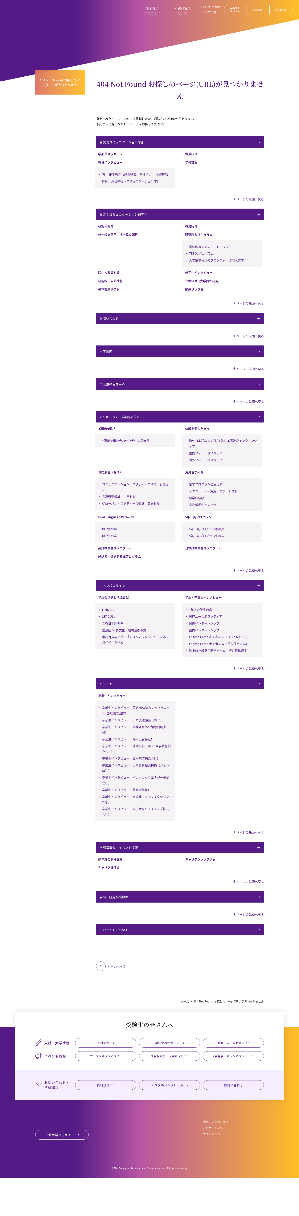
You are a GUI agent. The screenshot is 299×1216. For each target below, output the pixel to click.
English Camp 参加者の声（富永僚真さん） (219, 659)
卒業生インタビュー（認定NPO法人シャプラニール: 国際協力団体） (136, 729)
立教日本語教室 (112, 639)
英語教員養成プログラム (115, 561)
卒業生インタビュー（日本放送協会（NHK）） (134, 738)
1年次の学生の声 (200, 625)
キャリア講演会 (109, 888)
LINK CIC (108, 625)
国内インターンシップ (204, 639)
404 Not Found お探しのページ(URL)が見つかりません (59, 82)
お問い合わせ (215, 7)
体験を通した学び (197, 442)
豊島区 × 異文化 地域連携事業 (124, 646)
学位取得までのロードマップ (209, 251)
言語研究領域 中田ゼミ (119, 510)
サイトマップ (211, 1168)
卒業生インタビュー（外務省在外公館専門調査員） (134, 748)
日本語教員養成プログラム (203, 561)
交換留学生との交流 (202, 518)
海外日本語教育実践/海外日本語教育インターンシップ (223, 457)
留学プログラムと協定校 (206, 498)
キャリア (106, 701)
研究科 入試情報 (110, 285)
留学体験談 (196, 511)
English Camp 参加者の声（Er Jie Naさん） (219, 653)
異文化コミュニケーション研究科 (124, 217)
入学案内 (212, 12)
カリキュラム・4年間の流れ (120, 429)
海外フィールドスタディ (205, 473)
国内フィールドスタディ (205, 466)
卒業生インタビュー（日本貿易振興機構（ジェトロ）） (135, 786)
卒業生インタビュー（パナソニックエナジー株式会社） (135, 798)
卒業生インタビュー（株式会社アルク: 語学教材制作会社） (136, 767)
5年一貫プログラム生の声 (206, 542)
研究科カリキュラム (199, 239)
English (283, 9)
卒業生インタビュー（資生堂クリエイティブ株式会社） (135, 830)
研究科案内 (105, 230)
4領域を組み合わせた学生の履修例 (126, 454)
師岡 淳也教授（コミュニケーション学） (131, 183)
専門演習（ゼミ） (110, 486)
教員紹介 (191, 156)
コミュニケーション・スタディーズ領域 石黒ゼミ (135, 501)
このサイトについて (114, 953)
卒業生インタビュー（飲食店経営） (126, 808)
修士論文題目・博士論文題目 (118, 239)
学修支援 (191, 164)
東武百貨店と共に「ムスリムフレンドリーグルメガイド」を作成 (135, 656)
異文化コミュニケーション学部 (122, 143)
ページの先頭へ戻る (250, 201)
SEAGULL (108, 632)
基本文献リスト (109, 294)
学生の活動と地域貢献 (113, 613)
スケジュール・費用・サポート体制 (213, 504)
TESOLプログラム (201, 258)
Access (260, 9)
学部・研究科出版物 (114, 918)
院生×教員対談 (109, 277)
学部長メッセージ (110, 156)
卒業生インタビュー (112, 714)
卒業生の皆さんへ (237, 9)
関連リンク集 (194, 294)
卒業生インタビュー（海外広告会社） (128, 757)
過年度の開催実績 (110, 880)
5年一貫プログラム (198, 530)
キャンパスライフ (113, 600)
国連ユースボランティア (205, 632)
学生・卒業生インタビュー (203, 613)
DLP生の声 (109, 542)
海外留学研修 (194, 486)
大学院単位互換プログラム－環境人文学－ (218, 265)
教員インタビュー (110, 164)
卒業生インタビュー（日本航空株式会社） (131, 776)
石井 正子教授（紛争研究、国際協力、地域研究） (136, 176)
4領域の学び (106, 442)
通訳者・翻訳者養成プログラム (119, 570)
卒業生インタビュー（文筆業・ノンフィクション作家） (135, 818)
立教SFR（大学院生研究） (203, 285)
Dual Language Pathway (116, 530)
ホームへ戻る (117, 991)
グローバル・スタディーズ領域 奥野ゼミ (131, 517)
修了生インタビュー (199, 277)
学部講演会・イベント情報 (119, 867)
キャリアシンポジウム (200, 880)
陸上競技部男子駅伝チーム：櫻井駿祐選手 (218, 666)
